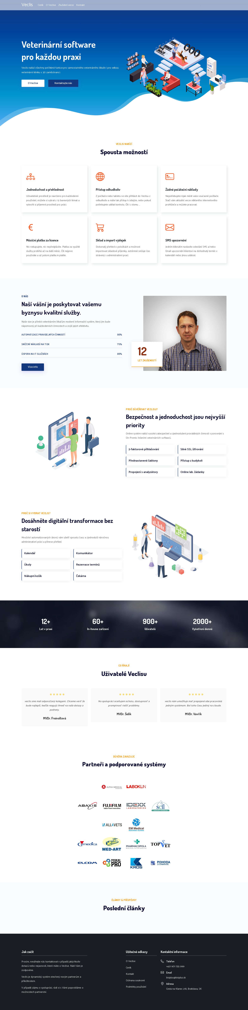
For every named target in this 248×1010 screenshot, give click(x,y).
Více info (33, 367)
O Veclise (51, 5)
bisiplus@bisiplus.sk (176, 978)
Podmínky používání (136, 987)
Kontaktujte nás (63, 83)
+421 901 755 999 (175, 966)
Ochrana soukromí (135, 981)
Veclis (27, 4)
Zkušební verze (66, 5)
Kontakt (80, 5)
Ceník (40, 5)
